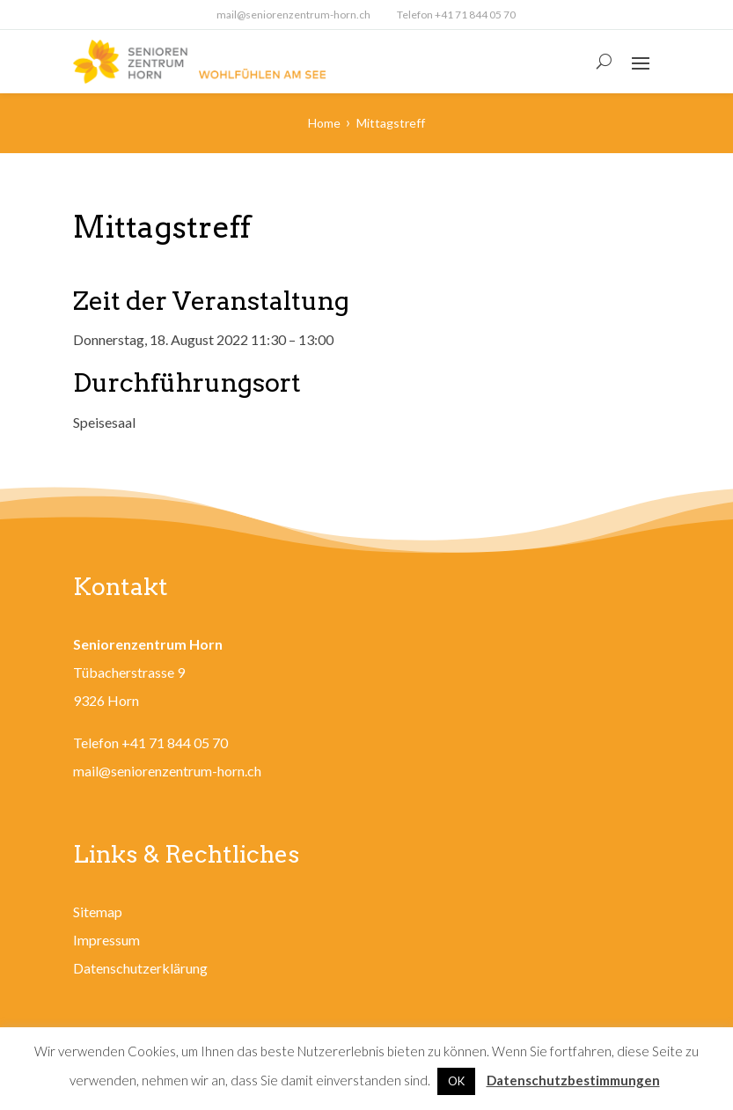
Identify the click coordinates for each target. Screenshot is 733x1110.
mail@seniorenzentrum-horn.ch (293, 14)
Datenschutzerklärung (140, 967)
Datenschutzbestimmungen (573, 1080)
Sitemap (97, 911)
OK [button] (456, 1081)
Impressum (106, 939)
